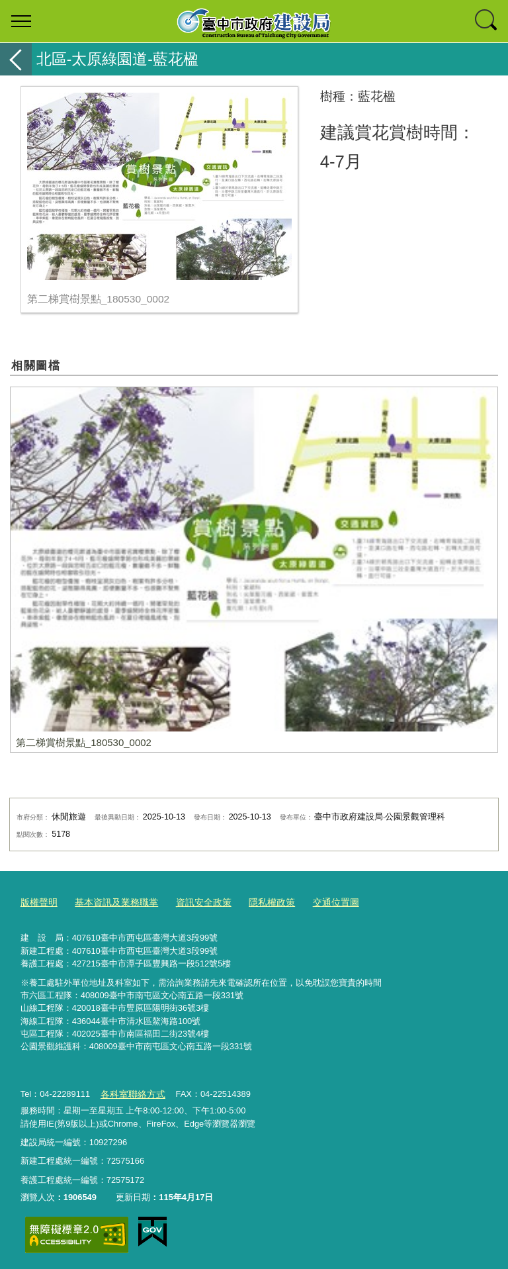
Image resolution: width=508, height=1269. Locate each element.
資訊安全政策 (193, 901)
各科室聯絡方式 (130, 1091)
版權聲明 (38, 901)
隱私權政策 (257, 901)
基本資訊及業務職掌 (110, 901)
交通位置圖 (318, 901)
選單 (21, 21)
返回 (16, 59)
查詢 (487, 21)
